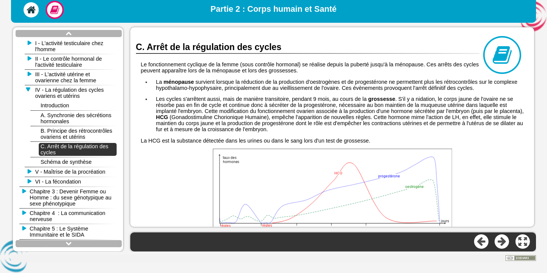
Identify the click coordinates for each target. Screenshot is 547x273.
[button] (523, 241)
